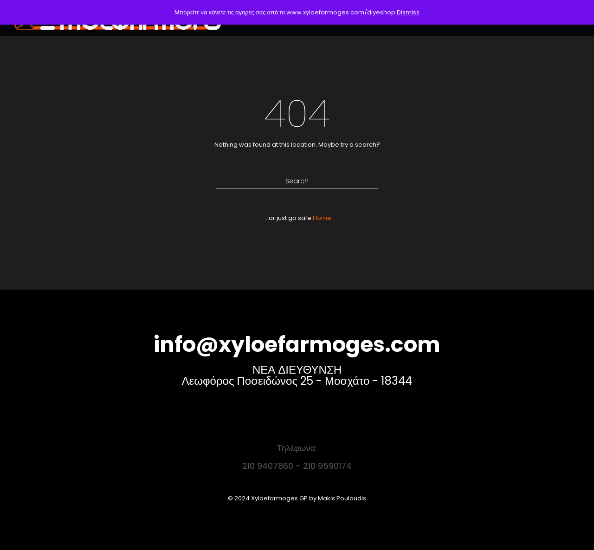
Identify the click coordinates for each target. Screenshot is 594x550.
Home (322, 218)
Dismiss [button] (408, 12)
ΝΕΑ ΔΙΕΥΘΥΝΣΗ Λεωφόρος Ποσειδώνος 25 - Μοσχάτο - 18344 (297, 375)
